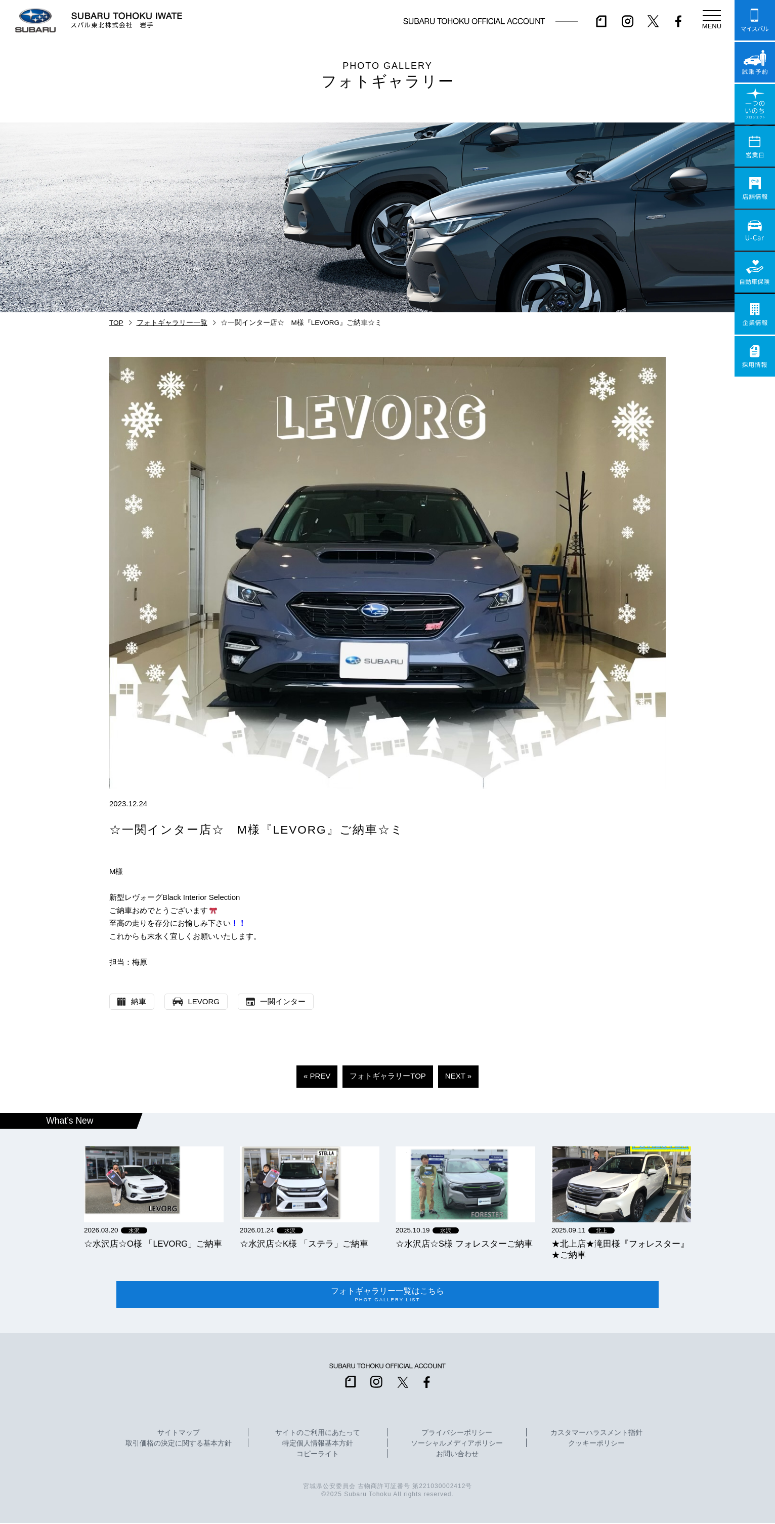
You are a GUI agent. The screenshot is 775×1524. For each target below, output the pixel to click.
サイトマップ (178, 1434)
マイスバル (755, 20)
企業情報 (755, 314)
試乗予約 (755, 62)
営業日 (755, 146)
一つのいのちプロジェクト (755, 104)
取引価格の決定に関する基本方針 (178, 1445)
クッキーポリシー (596, 1445)
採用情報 (755, 356)
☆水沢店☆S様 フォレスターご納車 (464, 1243)
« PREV (317, 1076)
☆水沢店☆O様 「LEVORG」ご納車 (153, 1243)
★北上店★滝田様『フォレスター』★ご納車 (620, 1249)
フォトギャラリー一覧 (172, 322)
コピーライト (317, 1455)
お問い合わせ (457, 1455)
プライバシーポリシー (456, 1434)
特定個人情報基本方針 (317, 1445)
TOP (116, 322)
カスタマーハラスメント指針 (596, 1434)
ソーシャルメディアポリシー (457, 1445)
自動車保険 (755, 272)
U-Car (755, 230)
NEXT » (458, 1076)
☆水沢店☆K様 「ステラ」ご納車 (304, 1243)
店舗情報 (755, 188)
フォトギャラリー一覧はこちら (387, 1295)
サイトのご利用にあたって (317, 1434)
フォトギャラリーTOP (388, 1076)
